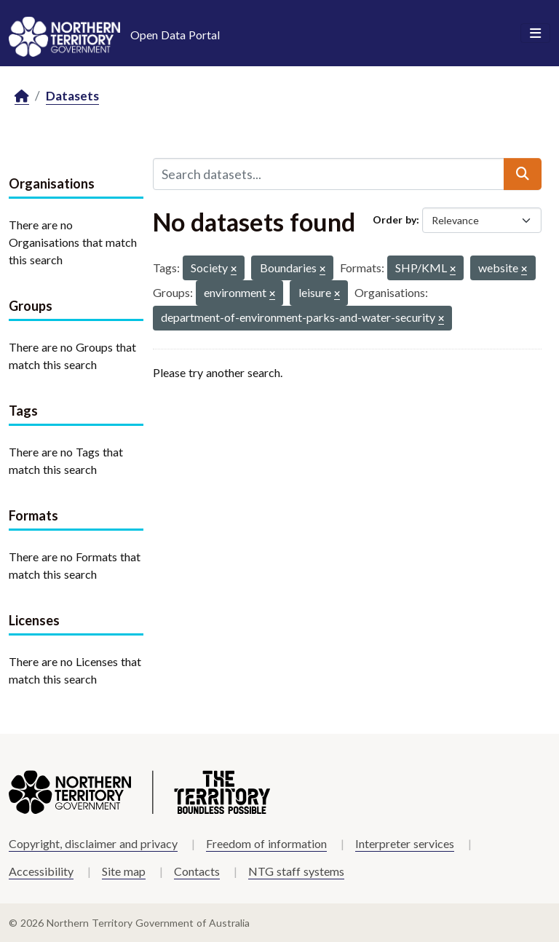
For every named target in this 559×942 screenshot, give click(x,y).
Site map (124, 871)
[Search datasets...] (328, 174)
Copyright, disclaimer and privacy (93, 843)
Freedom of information (266, 843)
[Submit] (523, 174)
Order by (394, 219)
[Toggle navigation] (535, 33)
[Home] (22, 96)
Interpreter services (404, 843)
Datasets (72, 95)
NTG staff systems (296, 871)
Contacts (197, 871)
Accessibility (41, 871)
